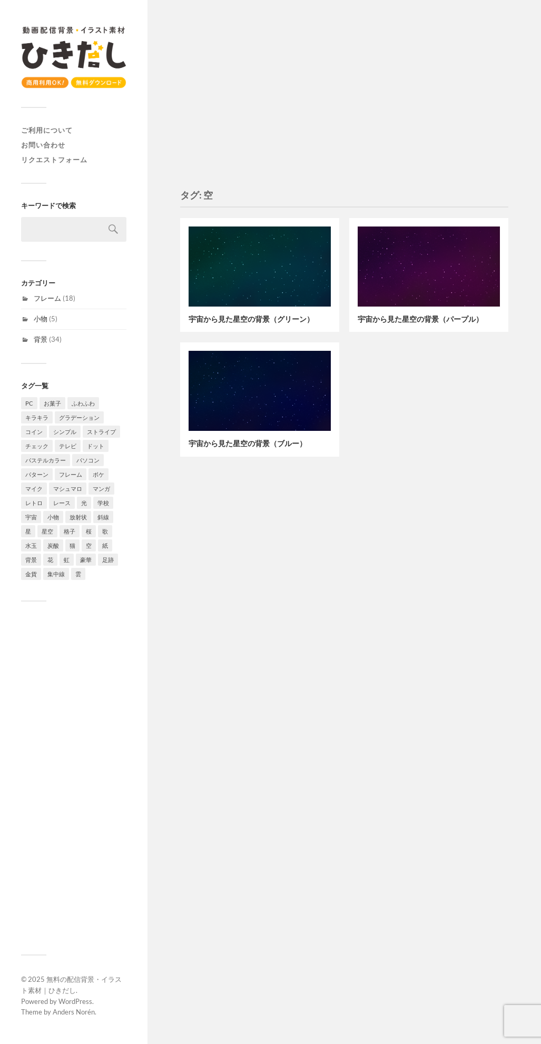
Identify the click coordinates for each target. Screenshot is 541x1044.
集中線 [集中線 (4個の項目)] (56, 573)
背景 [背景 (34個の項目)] (31, 559)
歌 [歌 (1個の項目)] (105, 531)
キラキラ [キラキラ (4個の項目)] (36, 417)
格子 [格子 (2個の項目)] (69, 531)
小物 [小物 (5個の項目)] (53, 517)
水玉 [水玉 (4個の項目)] (31, 545)
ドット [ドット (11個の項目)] (95, 445)
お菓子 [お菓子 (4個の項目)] (52, 403)
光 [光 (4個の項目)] (84, 502)
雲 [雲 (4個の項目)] (78, 573)
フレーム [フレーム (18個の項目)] (70, 474)
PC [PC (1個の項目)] (29, 403)
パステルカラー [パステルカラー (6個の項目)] (45, 460)
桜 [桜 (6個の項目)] (89, 531)
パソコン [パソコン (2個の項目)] (88, 460)
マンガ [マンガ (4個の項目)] (101, 488)
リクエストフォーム (54, 159)
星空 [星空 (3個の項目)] (47, 531)
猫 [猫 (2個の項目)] (72, 545)
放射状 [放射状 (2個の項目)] (78, 517)
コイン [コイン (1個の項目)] (34, 431)
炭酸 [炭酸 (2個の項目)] (53, 545)
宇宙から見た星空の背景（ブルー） (248, 443)
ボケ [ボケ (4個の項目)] (98, 474)
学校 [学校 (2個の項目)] (103, 502)
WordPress (75, 1001)
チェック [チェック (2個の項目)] (36, 445)
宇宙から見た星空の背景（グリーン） (251, 318)
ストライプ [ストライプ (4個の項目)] (101, 431)
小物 (40, 318)
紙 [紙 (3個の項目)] (105, 545)
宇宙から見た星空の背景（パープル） (420, 318)
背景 (40, 339)
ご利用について (47, 130)
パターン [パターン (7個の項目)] (36, 474)
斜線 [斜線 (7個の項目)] (103, 517)
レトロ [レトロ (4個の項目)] (34, 502)
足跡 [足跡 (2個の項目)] (108, 559)
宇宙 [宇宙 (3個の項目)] (31, 517)
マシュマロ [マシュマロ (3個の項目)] (67, 488)
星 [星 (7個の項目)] (28, 531)
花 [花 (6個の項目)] (50, 559)
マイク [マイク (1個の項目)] (34, 488)
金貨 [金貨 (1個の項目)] (31, 573)
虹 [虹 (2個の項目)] (67, 559)
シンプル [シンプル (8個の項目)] (64, 431)
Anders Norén (74, 1012)
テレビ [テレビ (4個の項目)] (67, 445)
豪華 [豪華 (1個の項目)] (86, 559)
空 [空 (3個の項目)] (89, 545)
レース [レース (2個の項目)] (62, 502)
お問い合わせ (43, 145)
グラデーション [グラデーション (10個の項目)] (79, 417)
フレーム (47, 298)
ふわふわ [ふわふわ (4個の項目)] (83, 403)
